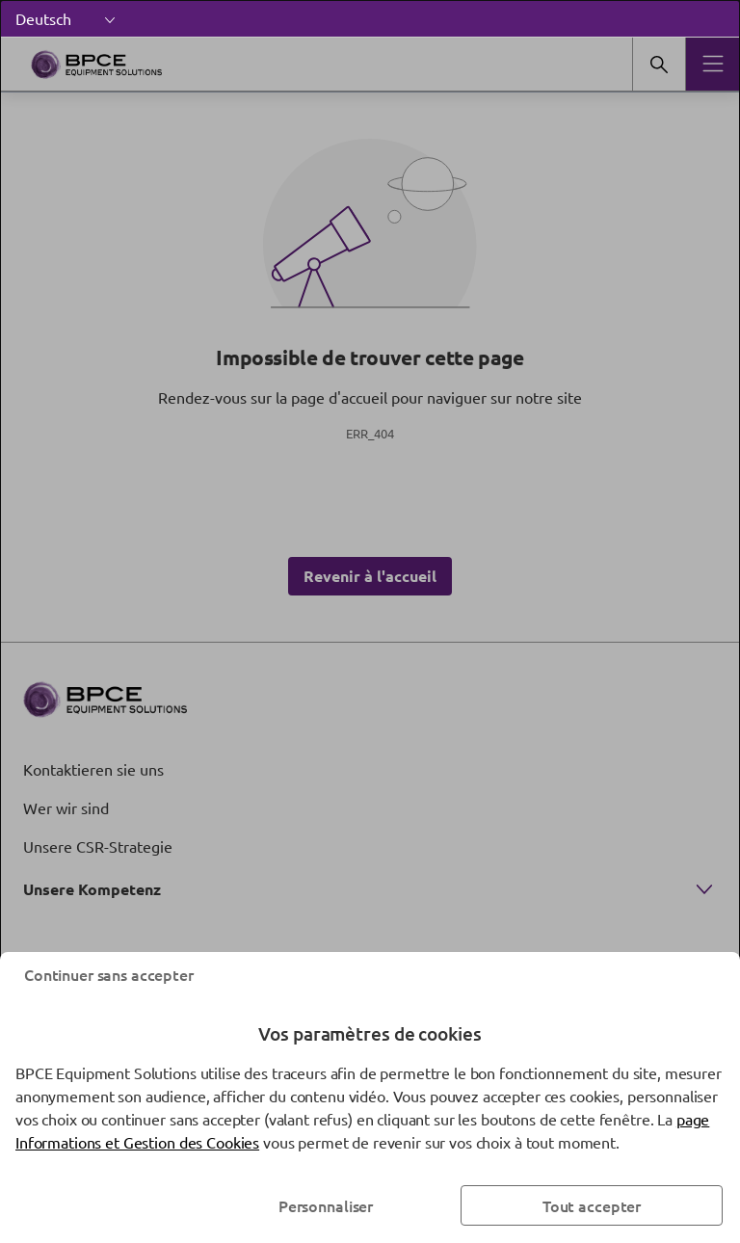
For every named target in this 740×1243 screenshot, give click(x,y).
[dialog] (370, 621)
